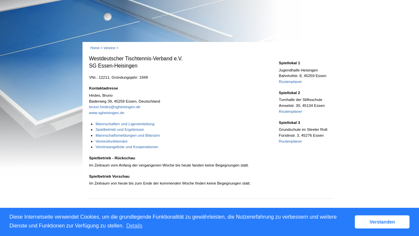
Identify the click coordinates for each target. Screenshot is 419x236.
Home (95, 48)
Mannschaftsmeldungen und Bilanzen (128, 135)
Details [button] (134, 225)
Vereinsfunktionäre (112, 141)
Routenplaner (290, 81)
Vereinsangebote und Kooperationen (127, 147)
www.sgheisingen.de (106, 112)
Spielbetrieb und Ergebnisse (120, 129)
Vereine (109, 48)
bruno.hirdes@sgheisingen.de (114, 107)
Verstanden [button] (382, 222)
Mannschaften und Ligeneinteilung (125, 124)
